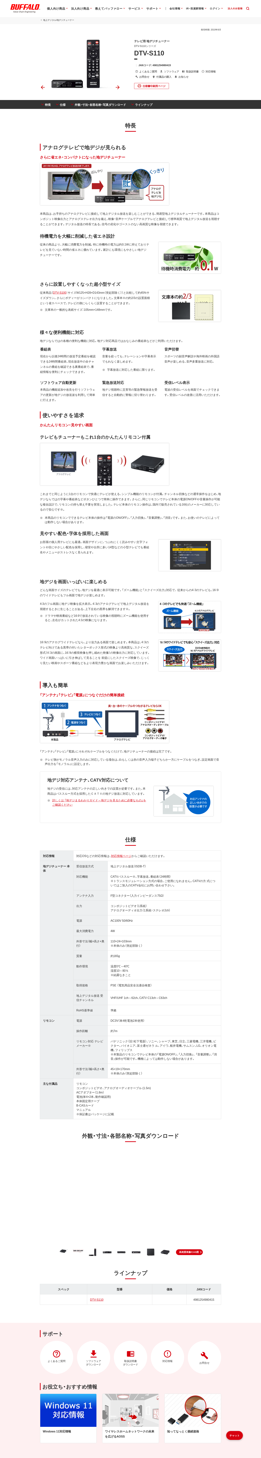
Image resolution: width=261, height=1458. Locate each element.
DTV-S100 (59, 292)
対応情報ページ (121, 856)
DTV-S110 (96, 1299)
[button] (189, 1252)
